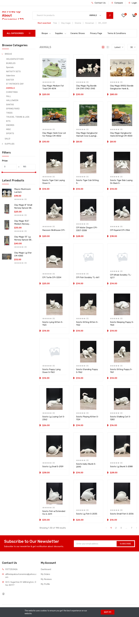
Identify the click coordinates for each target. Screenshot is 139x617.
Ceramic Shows (77, 33)
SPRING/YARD (13, 108)
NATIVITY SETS (13, 71)
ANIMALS (10, 88)
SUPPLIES (9, 144)
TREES (9, 113)
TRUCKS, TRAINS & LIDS (17, 117)
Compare (117, 3)
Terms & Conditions (116, 33)
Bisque (46, 33)
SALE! (7, 138)
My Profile (45, 584)
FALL (8, 96)
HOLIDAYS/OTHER (15, 59)
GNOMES (10, 125)
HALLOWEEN (12, 100)
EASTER (10, 80)
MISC (8, 129)
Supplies (60, 33)
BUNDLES (10, 63)
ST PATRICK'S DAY (15, 84)
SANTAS (10, 104)
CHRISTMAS (12, 92)
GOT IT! (107, 612)
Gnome (78, 23)
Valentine (10, 75)
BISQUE (8, 54)
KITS (8, 121)
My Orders (45, 574)
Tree (55, 23)
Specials (10, 67)
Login (132, 3)
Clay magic (66, 23)
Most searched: (44, 23)
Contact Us (98, 3)
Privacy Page (96, 33)
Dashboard (46, 569)
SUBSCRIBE (125, 543)
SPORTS (10, 133)
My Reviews (46, 579)
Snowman (89, 23)
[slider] (2, 172)
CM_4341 (102, 23)
